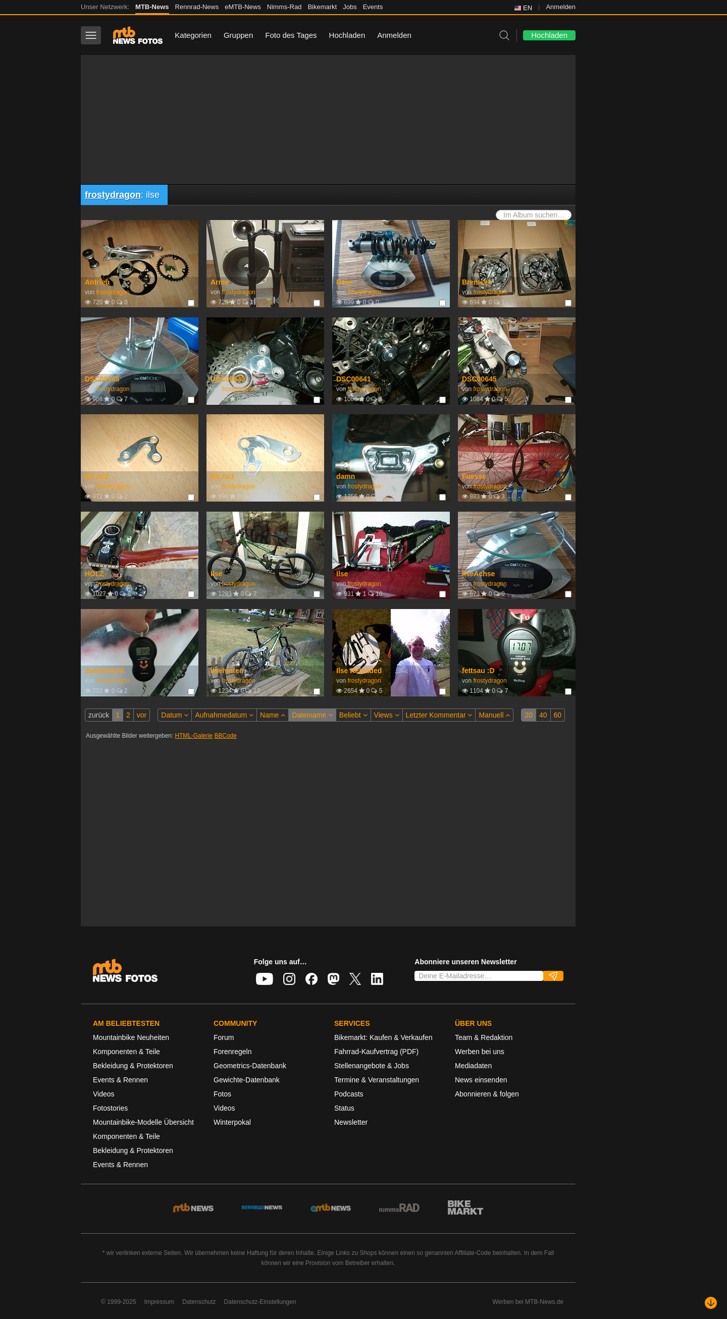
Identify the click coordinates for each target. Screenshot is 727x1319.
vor (141, 715)
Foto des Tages (291, 35)
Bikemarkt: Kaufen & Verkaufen (383, 1037)
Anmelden (561, 7)
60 (558, 715)
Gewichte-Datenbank (247, 1080)
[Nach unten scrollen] (711, 1303)
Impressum (159, 1301)
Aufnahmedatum (224, 715)
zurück (98, 715)
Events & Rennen (120, 1080)
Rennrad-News (197, 7)
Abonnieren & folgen (487, 1094)
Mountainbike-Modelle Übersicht (143, 1122)
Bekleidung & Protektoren (133, 1066)
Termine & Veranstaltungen (376, 1080)
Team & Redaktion (483, 1037)
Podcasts (349, 1094)
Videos (104, 1094)
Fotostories (110, 1108)
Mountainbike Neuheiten (131, 1037)
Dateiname (312, 715)
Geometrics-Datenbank (250, 1066)
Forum (224, 1037)
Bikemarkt (322, 7)
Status (344, 1108)
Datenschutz (199, 1301)
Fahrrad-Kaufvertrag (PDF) (376, 1052)
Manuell (494, 715)
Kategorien (193, 35)
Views (386, 715)
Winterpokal (232, 1122)
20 (529, 715)
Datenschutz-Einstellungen (260, 1301)
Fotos (222, 1094)
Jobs (349, 7)
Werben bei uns (479, 1052)
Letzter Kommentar (439, 715)
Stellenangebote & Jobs (371, 1066)
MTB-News (152, 7)
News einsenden (481, 1080)
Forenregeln (233, 1052)
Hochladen (347, 35)
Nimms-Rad (284, 7)
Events (373, 7)
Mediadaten (473, 1066)
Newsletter (351, 1122)
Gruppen (238, 35)
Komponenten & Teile (126, 1052)
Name (272, 715)
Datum (174, 715)
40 (543, 715)
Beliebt (353, 715)
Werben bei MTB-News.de (528, 1301)
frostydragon (113, 195)
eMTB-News (243, 7)
